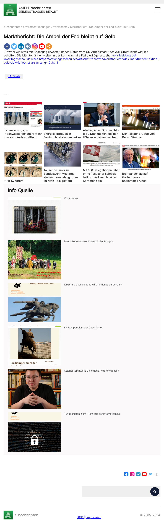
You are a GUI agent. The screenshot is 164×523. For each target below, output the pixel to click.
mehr (114, 55)
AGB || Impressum (89, 517)
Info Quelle (14, 76)
